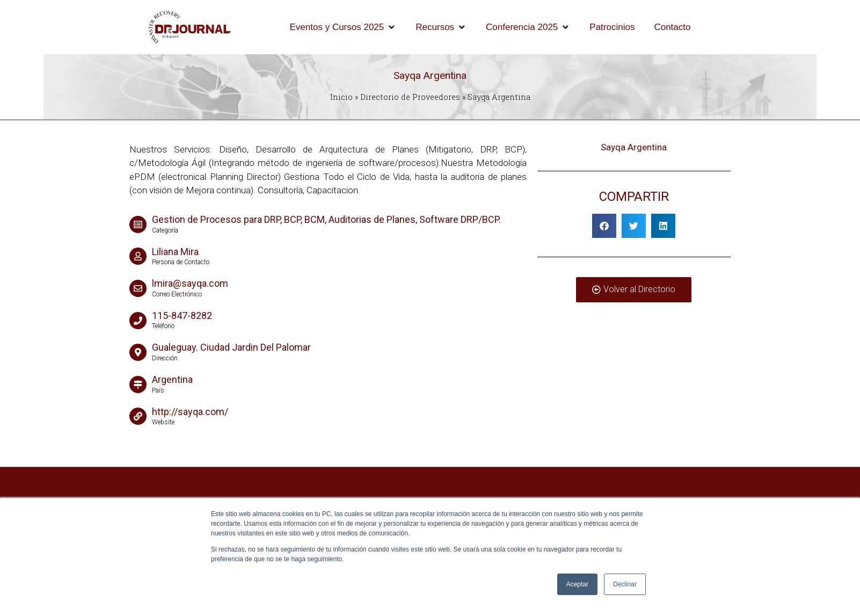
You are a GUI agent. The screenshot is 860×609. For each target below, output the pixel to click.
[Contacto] (672, 27)
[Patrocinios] (612, 27)
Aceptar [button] (577, 584)
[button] (604, 226)
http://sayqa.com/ (190, 411)
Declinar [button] (625, 584)
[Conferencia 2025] (527, 27)
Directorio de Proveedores (410, 97)
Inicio (341, 97)
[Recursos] (441, 27)
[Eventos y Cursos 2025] (343, 27)
